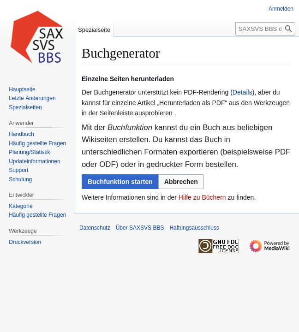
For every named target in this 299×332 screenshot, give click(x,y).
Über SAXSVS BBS (140, 228)
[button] (181, 181)
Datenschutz (94, 228)
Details (242, 92)
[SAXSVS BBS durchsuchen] (265, 29)
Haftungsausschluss (194, 228)
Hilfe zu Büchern (202, 197)
